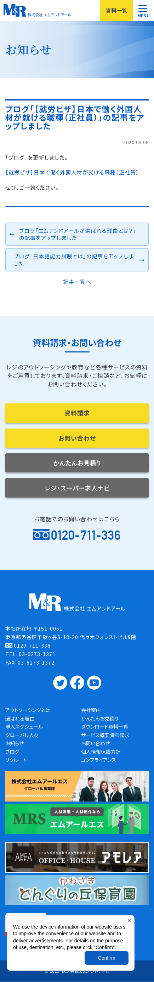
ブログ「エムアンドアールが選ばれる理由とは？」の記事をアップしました (77, 234)
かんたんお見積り (77, 462)
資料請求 (77, 412)
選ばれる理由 (20, 718)
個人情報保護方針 (101, 751)
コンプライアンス (98, 760)
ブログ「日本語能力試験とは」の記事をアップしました (74, 259)
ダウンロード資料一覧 (104, 726)
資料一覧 (116, 10)
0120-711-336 (86, 535)
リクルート (16, 760)
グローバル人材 (22, 735)
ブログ (12, 751)
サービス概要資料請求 (105, 735)
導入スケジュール (24, 726)
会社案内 (91, 710)
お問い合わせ (77, 437)
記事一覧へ (77, 281)
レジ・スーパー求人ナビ (77, 487)
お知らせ (14, 743)
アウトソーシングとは (27, 710)
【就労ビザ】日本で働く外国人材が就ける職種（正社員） (72, 172)
